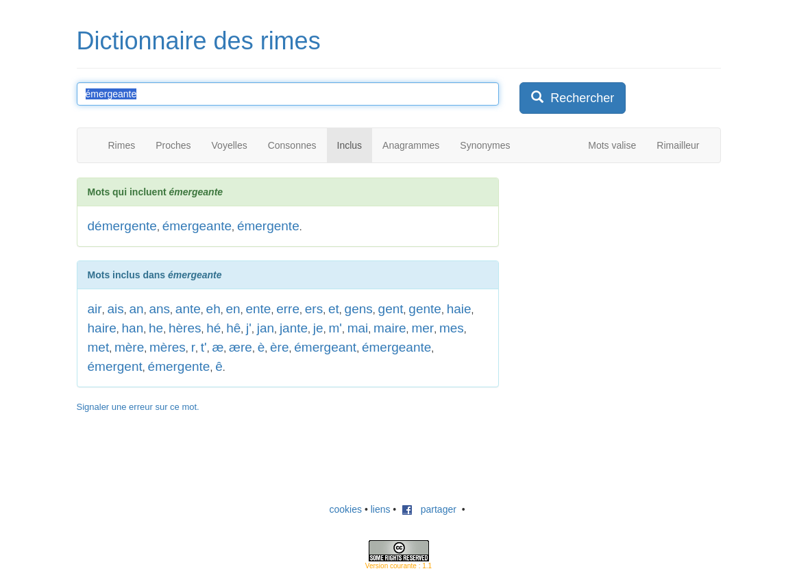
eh (213, 309)
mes (451, 328)
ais (115, 309)
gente (424, 309)
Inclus (350, 145)
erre (287, 309)
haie (459, 309)
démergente (122, 226)
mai (358, 328)
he (156, 328)
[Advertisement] (622, 263)
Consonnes (292, 145)
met (99, 347)
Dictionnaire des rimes (199, 41)
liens (381, 509)
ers (314, 309)
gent (391, 309)
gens (359, 309)
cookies (346, 509)
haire (102, 328)
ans (159, 309)
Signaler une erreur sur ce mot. (138, 407)
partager (429, 509)
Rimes (122, 145)
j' (249, 328)
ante (188, 309)
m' (334, 328)
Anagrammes (410, 145)
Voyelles (229, 145)
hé (213, 328)
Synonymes (485, 145)
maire (389, 328)
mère (129, 347)
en (233, 309)
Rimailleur (678, 145)
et (333, 309)
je (318, 328)
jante (294, 328)
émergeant (325, 347)
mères (167, 347)
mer (422, 328)
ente (258, 309)
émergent (115, 366)
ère (279, 347)
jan (265, 328)
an (136, 309)
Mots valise (612, 145)
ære (240, 347)
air (95, 309)
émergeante (197, 226)
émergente (268, 226)
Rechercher (572, 97)
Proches (173, 145)
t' (204, 347)
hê (233, 328)
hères (185, 328)
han (133, 328)
